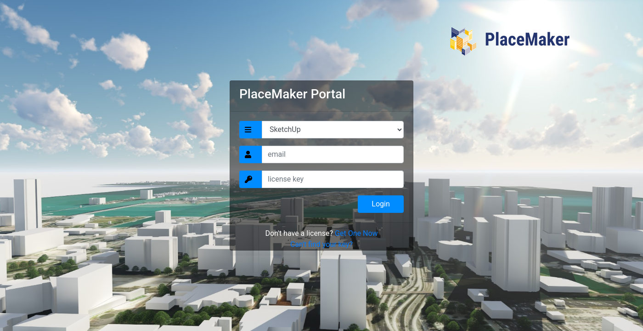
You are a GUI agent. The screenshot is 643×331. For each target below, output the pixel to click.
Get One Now (356, 233)
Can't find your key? (321, 244)
